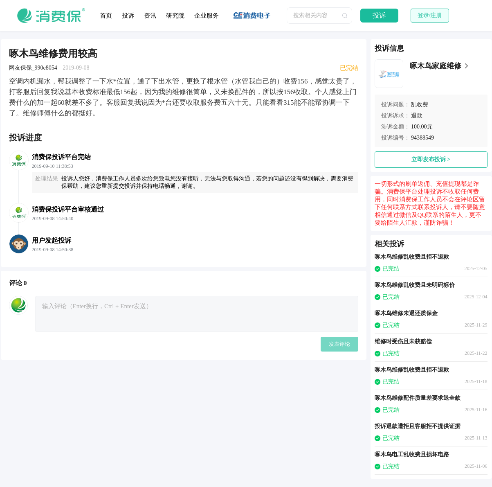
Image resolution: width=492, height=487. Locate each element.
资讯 (150, 15)
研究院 (175, 15)
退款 (416, 116)
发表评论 (339, 344)
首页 (106, 15)
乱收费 (419, 104)
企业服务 (206, 15)
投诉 (128, 15)
